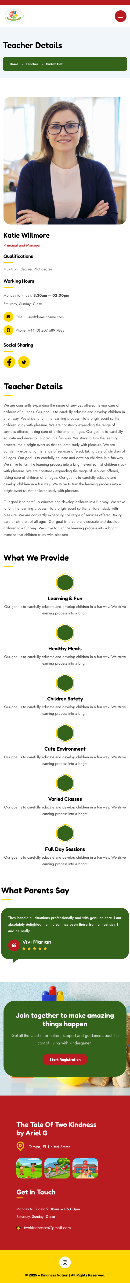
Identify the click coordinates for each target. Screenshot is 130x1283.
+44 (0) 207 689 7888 (46, 330)
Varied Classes (65, 799)
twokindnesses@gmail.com (47, 1228)
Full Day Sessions (65, 849)
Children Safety (65, 699)
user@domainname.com (45, 317)
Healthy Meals (65, 648)
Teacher (32, 64)
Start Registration (65, 1059)
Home (14, 64)
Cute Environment (65, 749)
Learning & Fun (65, 598)
